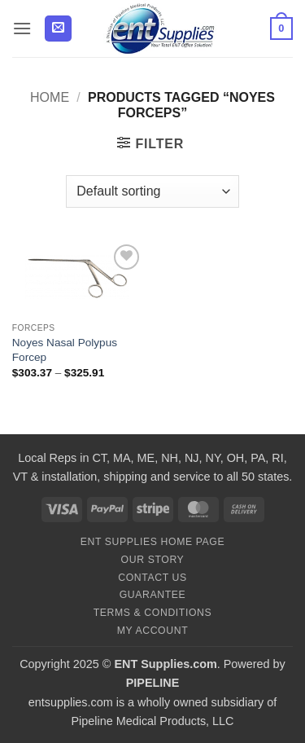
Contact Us (152, 577)
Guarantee (153, 594)
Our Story (153, 559)
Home (49, 97)
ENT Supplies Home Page (153, 541)
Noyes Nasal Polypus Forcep (64, 349)
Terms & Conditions (153, 612)
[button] (22, 28)
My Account (152, 630)
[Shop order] (152, 191)
